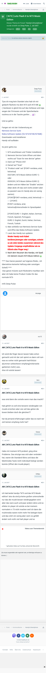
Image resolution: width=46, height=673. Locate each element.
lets (29, 29)
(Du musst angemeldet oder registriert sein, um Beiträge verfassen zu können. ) (21, 554)
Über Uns (18, 650)
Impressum (36, 650)
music (35, 29)
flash (24, 29)
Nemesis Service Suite (11, 131)
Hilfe (11, 650)
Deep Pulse (25, 26)
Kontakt (5, 650)
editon (18, 29)
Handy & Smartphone (34, 23)
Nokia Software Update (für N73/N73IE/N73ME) (22, 134)
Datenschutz (27, 650)
